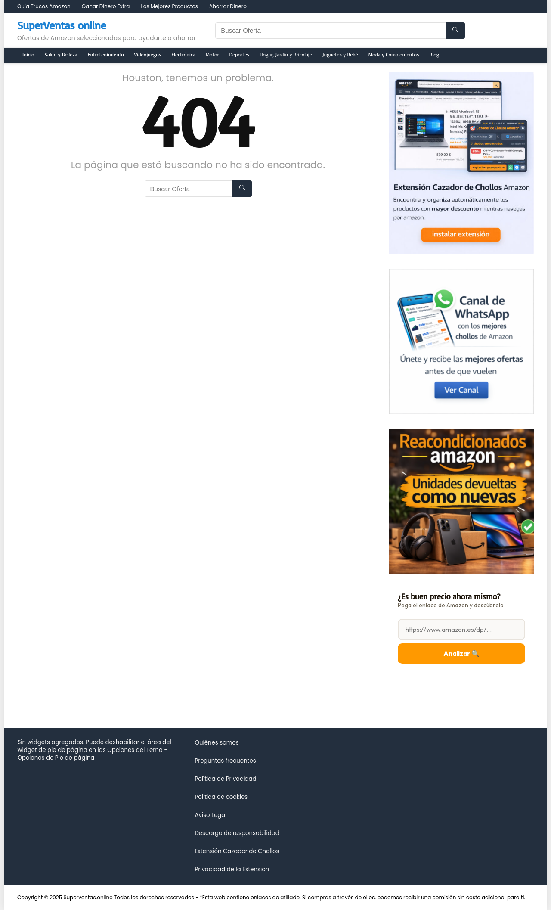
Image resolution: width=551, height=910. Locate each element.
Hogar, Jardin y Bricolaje (286, 54)
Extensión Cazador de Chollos (237, 851)
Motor (212, 54)
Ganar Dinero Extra (106, 6)
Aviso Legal (210, 815)
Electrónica (183, 54)
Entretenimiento (106, 54)
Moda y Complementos (393, 54)
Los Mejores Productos (169, 6)
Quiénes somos (216, 743)
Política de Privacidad (225, 779)
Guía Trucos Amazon (44, 6)
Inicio (28, 54)
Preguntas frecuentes (225, 761)
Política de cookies (221, 797)
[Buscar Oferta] (455, 30)
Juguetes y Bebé (340, 54)
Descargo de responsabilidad (237, 833)
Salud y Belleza (61, 54)
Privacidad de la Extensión (232, 869)
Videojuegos (147, 54)
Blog (435, 54)
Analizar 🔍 (461, 653)
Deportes (239, 54)
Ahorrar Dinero (228, 6)
